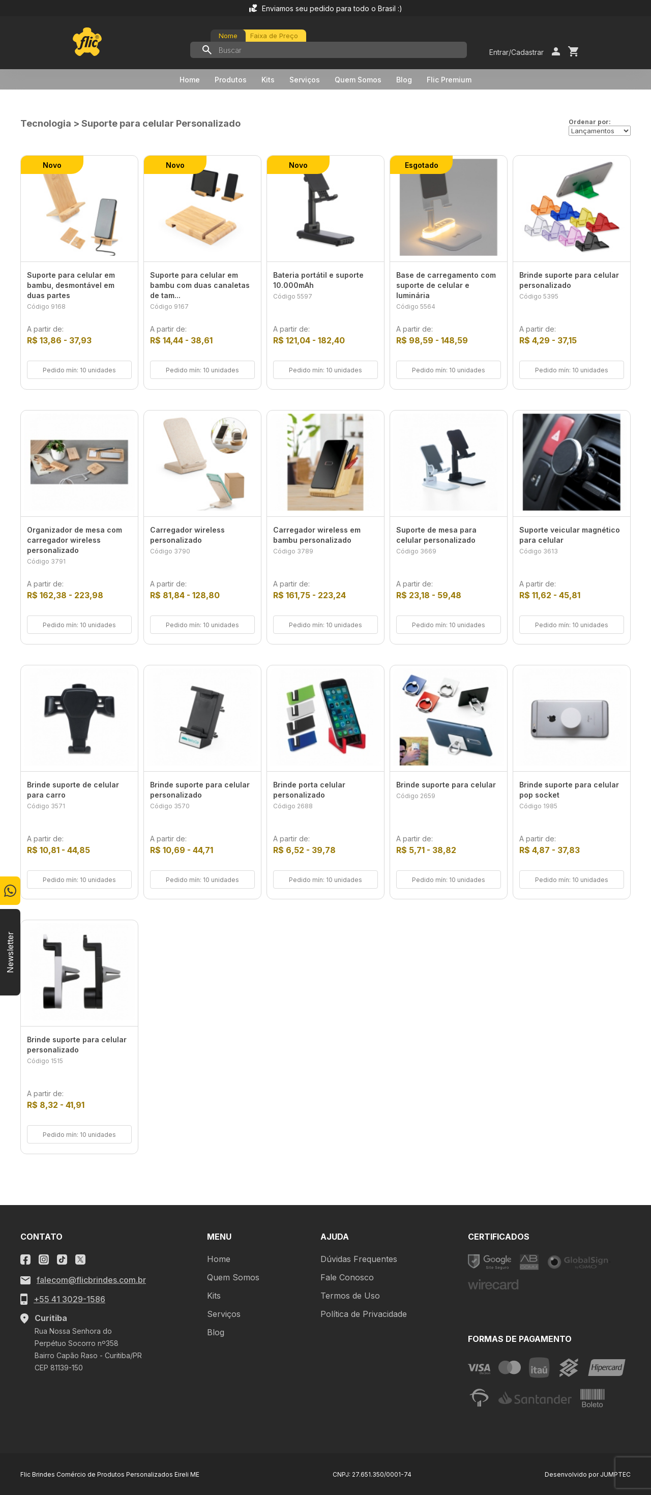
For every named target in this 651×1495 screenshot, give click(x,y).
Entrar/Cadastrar (516, 52)
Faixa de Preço (274, 36)
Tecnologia (45, 123)
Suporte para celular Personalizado (161, 123)
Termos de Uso (350, 1296)
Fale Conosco (347, 1277)
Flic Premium (449, 79)
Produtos (231, 79)
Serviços (304, 79)
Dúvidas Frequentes (358, 1259)
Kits (268, 79)
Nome (228, 36)
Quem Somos (358, 79)
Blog (404, 79)
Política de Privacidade (363, 1314)
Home (190, 79)
